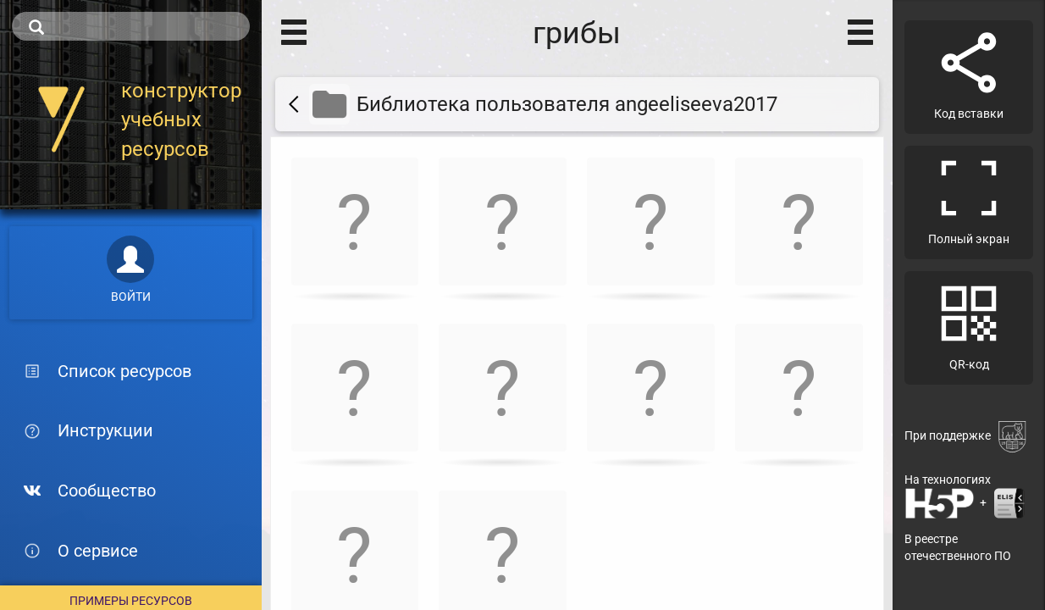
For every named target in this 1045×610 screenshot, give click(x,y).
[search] (131, 26)
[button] (355, 225)
